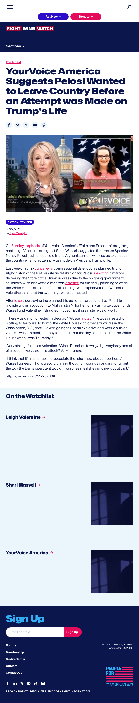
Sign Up (72, 632)
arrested (72, 283)
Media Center (15, 659)
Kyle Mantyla (18, 233)
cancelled (42, 268)
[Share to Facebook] (9, 125)
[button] (43, 125)
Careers (11, 666)
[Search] (129, 7)
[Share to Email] (35, 125)
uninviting (101, 273)
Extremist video (20, 222)
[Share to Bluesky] (17, 125)
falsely (19, 300)
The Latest (13, 62)
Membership (15, 652)
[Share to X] (26, 125)
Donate (84, 16)
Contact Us (14, 672)
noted (87, 318)
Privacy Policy (17, 691)
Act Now (52, 16)
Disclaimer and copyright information (60, 691)
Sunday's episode (25, 246)
